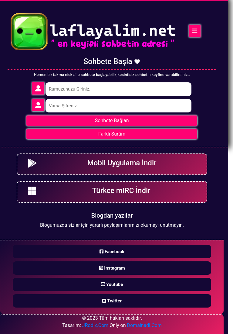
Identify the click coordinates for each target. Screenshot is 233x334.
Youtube (112, 284)
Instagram (112, 268)
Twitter (112, 301)
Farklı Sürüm (111, 134)
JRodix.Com (95, 325)
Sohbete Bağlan (112, 120)
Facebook (112, 251)
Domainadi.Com (144, 325)
